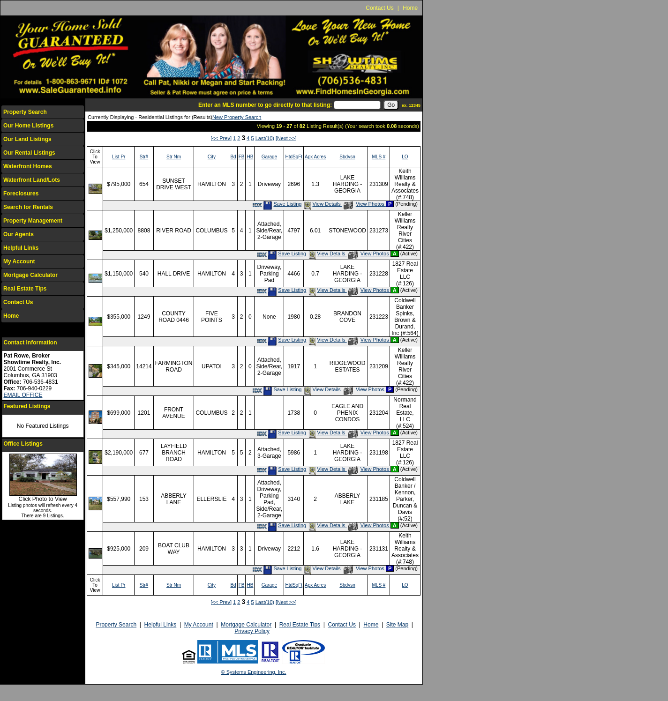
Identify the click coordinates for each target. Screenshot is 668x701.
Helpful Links (20, 248)
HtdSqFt (293, 156)
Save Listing (282, 204)
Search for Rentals (28, 207)
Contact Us (379, 8)
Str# (144, 156)
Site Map (397, 624)
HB (250, 156)
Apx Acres (315, 156)
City (212, 156)
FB (242, 156)
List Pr (118, 156)
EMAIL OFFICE (23, 395)
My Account (19, 261)
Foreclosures (20, 193)
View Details (322, 204)
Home (410, 8)
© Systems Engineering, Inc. (253, 672)
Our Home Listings (28, 125)
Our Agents (18, 234)
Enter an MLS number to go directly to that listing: (265, 105)
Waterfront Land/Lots (31, 180)
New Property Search (237, 117)
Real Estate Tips (24, 288)
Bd (233, 156)
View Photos (365, 204)
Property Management (32, 220)
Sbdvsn (347, 156)
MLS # (378, 156)
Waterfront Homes (27, 166)
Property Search (25, 112)
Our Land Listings (27, 139)
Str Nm (173, 156)
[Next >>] (286, 138)
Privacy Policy (252, 631)
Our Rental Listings (29, 152)
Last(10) (264, 138)
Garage (269, 156)
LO (405, 156)
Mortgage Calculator (30, 275)
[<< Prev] (221, 138)
